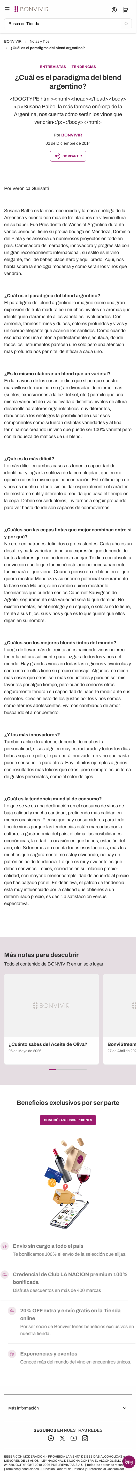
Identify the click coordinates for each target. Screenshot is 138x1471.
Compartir (68, 156)
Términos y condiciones (22, 1469)
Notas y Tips (39, 41)
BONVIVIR (12, 41)
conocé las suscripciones (68, 1120)
